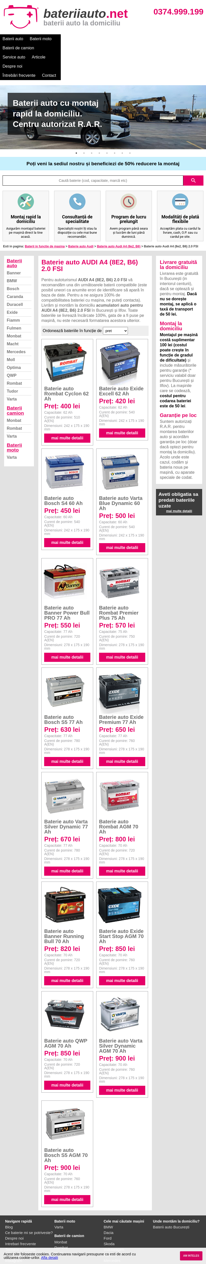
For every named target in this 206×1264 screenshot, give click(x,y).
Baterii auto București (171, 1199)
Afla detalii (49, 1258)
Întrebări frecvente (186, 39)
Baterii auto (13, 39)
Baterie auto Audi (80, 219)
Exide (12, 285)
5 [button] (107, 125)
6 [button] (114, 125)
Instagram (13, 1233)
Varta (12, 371)
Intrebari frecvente (20, 1216)
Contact (10, 48)
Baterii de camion (74, 39)
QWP (11, 348)
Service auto (107, 39)
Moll (11, 332)
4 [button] (99, 125)
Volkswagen (114, 1222)
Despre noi (155, 39)
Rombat (14, 356)
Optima (14, 340)
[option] (103, 90)
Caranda (15, 269)
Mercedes (16, 324)
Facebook (13, 1227)
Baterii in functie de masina (45, 219)
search (193, 153)
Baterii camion (15, 383)
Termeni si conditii (20, 1222)
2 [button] (84, 125)
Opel (108, 1239)
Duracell (15, 277)
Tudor (12, 364)
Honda (109, 1244)
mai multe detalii (67, 410)
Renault (110, 1227)
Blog (9, 1199)
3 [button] (91, 125)
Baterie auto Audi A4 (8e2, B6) (118, 219)
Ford (108, 1211)
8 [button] (129, 125)
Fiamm (13, 293)
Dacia (108, 1205)
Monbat (14, 308)
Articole (132, 39)
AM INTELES (191, 1255)
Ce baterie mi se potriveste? (29, 1205)
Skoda (109, 1216)
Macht (12, 316)
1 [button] (76, 125)
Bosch (13, 261)
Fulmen (14, 301)
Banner (14, 245)
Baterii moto (41, 39)
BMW (12, 253)
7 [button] (122, 125)
